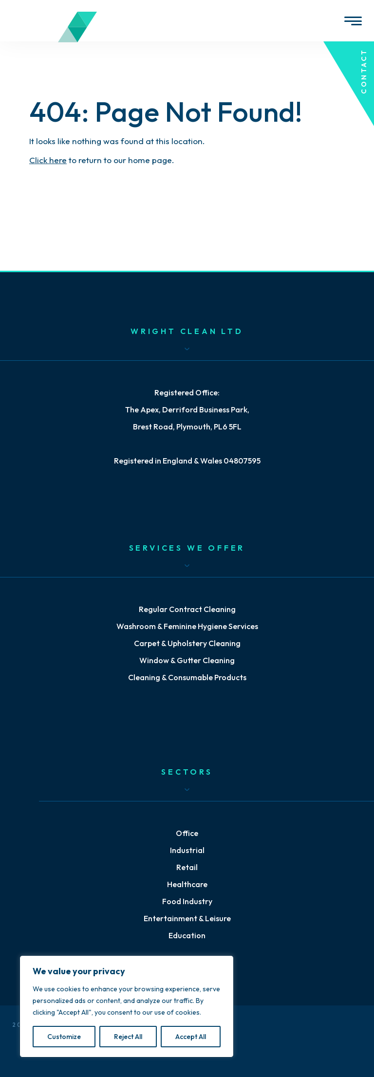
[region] (126, 1006)
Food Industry (187, 901)
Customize (64, 1036)
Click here (48, 160)
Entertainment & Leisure (187, 918)
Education (187, 935)
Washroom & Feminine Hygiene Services (187, 626)
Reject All (128, 1036)
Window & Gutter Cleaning (187, 660)
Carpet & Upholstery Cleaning (187, 643)
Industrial (187, 850)
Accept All (190, 1036)
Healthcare (187, 884)
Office (187, 833)
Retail (187, 867)
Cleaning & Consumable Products (187, 677)
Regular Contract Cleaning (187, 609)
